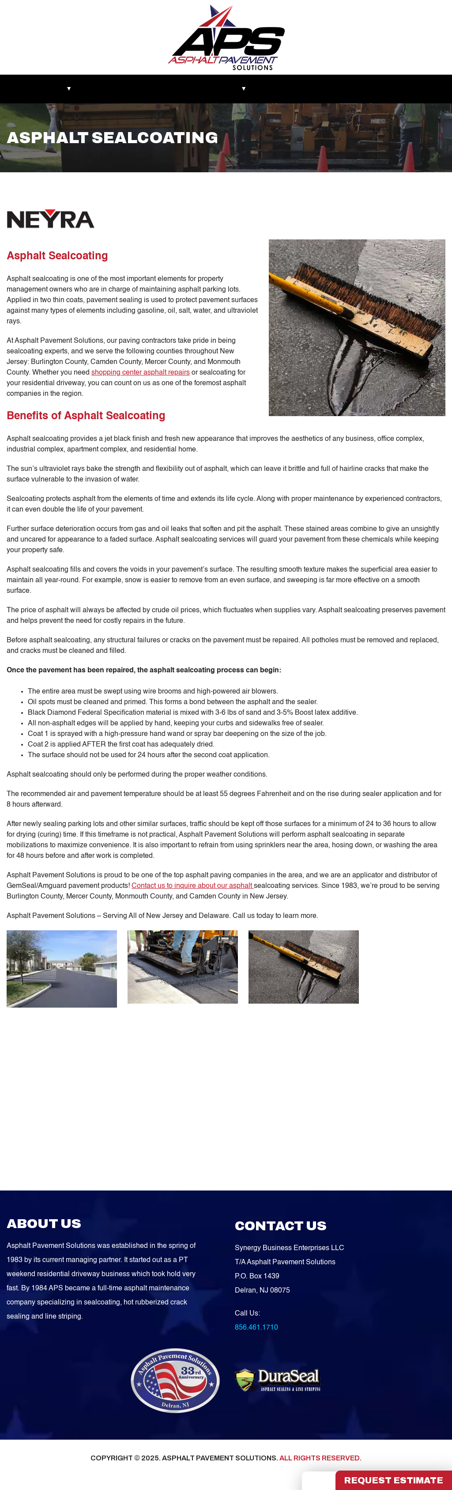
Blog (270, 89)
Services (235, 89)
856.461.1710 (256, 1327)
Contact (361, 89)
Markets (26, 89)
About (64, 89)
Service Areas (313, 89)
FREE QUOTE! (411, 89)
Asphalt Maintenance (176, 89)
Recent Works (109, 89)
